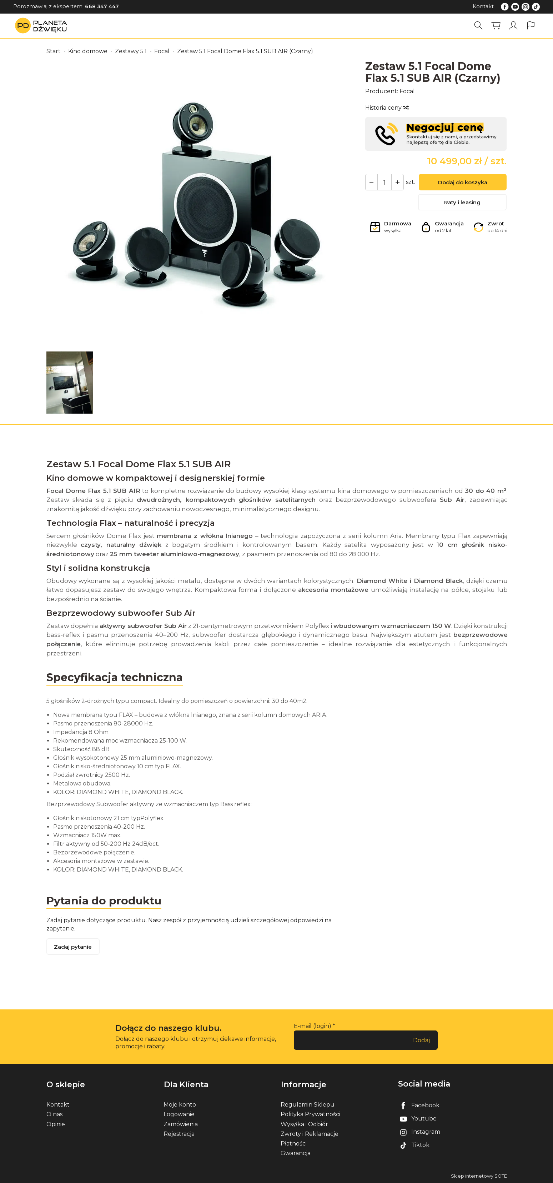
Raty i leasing (462, 203)
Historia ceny (386, 107)
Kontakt (483, 6)
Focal (407, 91)
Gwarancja (296, 1152)
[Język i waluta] (531, 25)
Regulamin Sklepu (308, 1104)
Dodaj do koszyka (462, 182)
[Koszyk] (496, 25)
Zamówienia (181, 1123)
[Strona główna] (42, 25)
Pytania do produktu (104, 900)
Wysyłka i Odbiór (304, 1123)
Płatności (294, 1142)
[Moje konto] (513, 25)
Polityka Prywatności (310, 1113)
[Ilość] (384, 182)
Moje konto (180, 1104)
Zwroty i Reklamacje (309, 1133)
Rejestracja (179, 1133)
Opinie (55, 1123)
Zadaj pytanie (73, 947)
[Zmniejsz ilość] (397, 182)
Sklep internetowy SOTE (479, 1175)
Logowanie (179, 1113)
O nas (54, 1113)
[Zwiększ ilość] (371, 182)
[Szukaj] (478, 25)
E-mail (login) (312, 1026)
